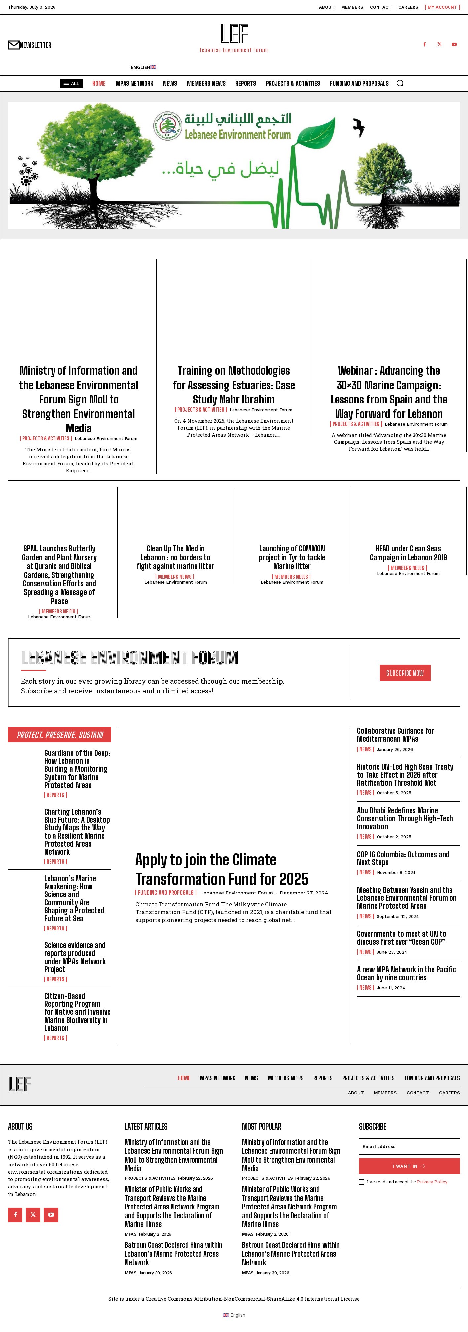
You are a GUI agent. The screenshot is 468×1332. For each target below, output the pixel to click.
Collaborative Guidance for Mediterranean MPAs (395, 734)
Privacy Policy (432, 1182)
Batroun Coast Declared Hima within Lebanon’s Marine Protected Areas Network (173, 1254)
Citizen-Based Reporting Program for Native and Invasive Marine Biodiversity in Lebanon (77, 1012)
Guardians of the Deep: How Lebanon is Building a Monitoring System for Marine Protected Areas (77, 769)
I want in (409, 1166)
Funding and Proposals (166, 892)
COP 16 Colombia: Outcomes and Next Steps (403, 858)
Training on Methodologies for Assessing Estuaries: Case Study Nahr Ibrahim (234, 385)
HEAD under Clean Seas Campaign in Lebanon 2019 (408, 553)
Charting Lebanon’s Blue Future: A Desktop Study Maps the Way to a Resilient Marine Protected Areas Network (77, 831)
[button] (400, 83)
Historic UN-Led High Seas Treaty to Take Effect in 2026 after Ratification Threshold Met (405, 774)
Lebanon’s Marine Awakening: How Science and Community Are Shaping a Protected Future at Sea (74, 898)
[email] (409, 1146)
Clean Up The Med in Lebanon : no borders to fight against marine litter (175, 557)
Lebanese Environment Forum (106, 438)
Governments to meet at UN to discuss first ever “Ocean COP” (401, 937)
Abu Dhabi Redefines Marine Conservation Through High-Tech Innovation (405, 818)
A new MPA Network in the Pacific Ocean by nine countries (406, 973)
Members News (58, 611)
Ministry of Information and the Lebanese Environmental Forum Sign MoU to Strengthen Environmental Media (78, 400)
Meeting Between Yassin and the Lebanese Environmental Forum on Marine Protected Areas (407, 898)
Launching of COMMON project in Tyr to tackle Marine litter (292, 557)
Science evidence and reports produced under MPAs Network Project (75, 957)
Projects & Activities (45, 438)
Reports (55, 795)
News (365, 749)
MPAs (130, 1234)
